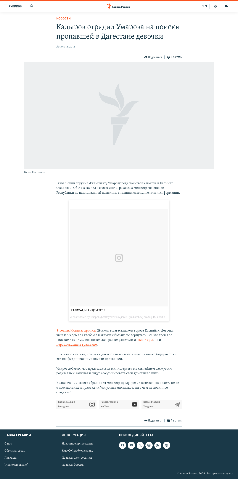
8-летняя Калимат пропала (76, 330)
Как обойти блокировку (77, 451)
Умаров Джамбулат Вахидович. (109, 317)
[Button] (153, 57)
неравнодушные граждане (76, 345)
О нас (8, 443)
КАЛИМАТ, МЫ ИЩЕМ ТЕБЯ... (89, 310)
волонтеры (145, 340)
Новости (63, 18)
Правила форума (73, 465)
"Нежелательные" (16, 465)
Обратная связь (14, 451)
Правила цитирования (77, 458)
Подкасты (10, 458)
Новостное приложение (78, 443)
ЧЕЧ (204, 6)
